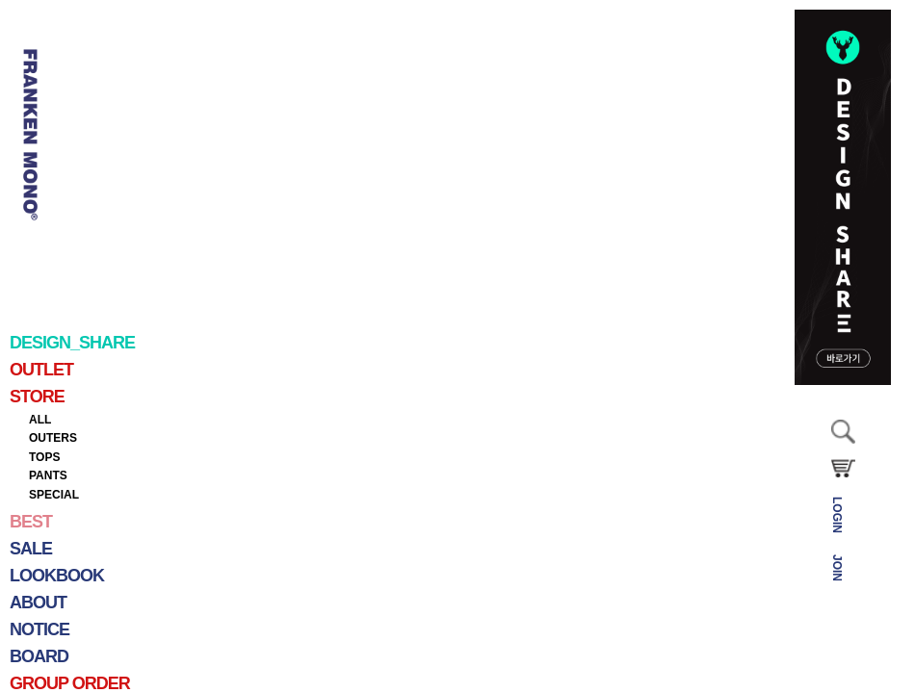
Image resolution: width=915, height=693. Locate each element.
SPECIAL (54, 494)
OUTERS (53, 438)
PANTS (48, 475)
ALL (40, 419)
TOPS (44, 457)
